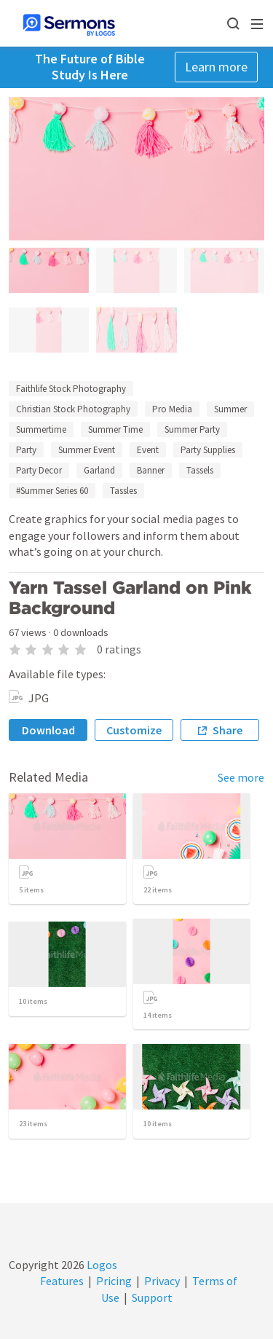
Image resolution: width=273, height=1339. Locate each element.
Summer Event (86, 450)
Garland (99, 470)
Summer (230, 409)
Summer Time (115, 429)
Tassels (199, 470)
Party (26, 450)
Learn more (216, 66)
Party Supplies (208, 450)
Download (48, 730)
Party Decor (39, 470)
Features (62, 1280)
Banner (151, 470)
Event (148, 450)
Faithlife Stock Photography (71, 388)
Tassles (123, 490)
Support (152, 1297)
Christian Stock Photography (73, 409)
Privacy (162, 1280)
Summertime (41, 429)
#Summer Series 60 (52, 490)
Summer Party (192, 429)
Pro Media (172, 409)
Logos (100, 1264)
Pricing (114, 1280)
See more (241, 777)
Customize (134, 730)
